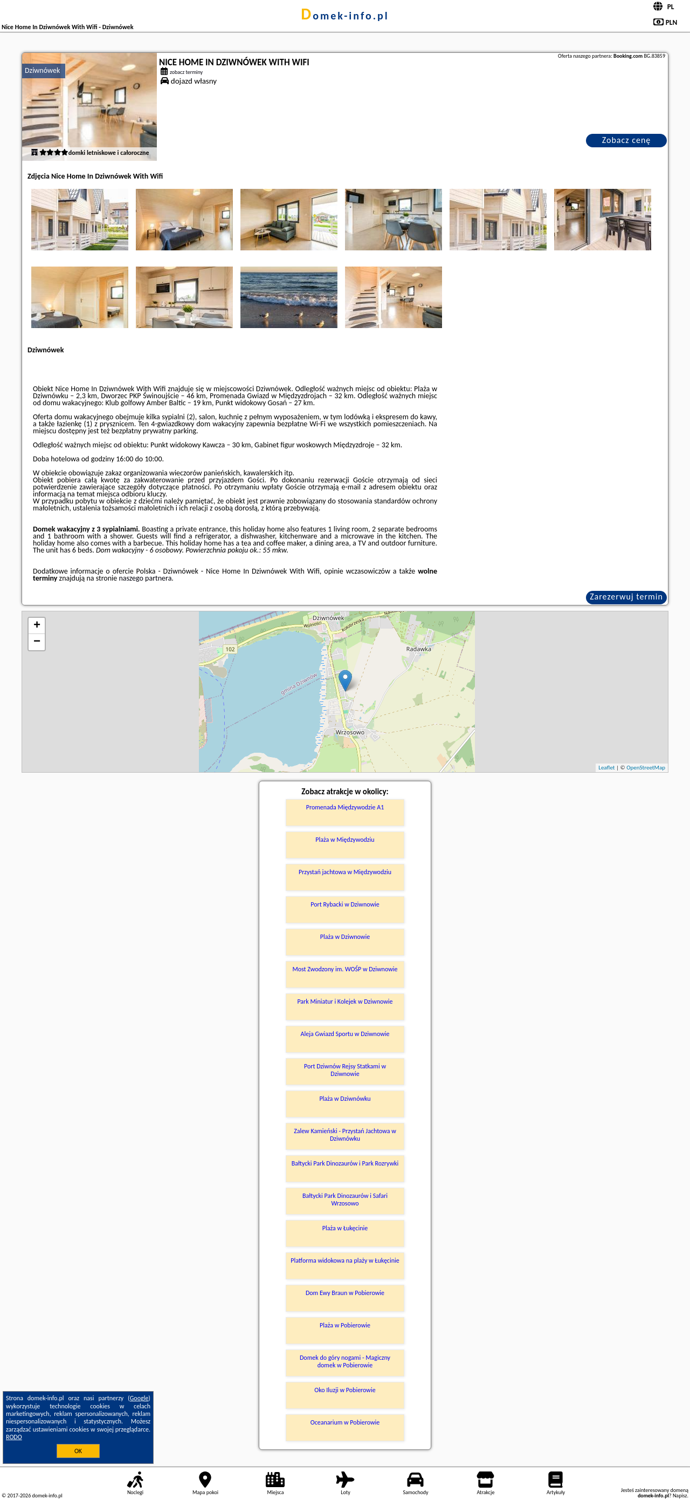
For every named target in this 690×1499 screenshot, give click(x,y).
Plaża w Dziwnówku (344, 1098)
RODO (14, 1437)
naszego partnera (145, 578)
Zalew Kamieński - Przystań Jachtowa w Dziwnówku (345, 1134)
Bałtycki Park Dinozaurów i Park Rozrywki (345, 1163)
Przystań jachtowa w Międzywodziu (345, 872)
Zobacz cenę (626, 140)
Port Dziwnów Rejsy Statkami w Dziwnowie (345, 1070)
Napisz (680, 1495)
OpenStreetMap (645, 767)
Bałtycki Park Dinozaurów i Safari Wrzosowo (345, 1199)
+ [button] (36, 626)
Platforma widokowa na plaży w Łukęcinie (345, 1260)
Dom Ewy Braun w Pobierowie (345, 1293)
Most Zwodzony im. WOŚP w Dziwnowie (344, 969)
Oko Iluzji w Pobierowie (344, 1390)
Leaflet (606, 767)
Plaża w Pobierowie (345, 1325)
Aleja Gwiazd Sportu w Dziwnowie (344, 1034)
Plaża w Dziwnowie (345, 937)
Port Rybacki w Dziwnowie (345, 904)
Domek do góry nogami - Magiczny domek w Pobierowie (345, 1361)
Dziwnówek (42, 70)
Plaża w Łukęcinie (345, 1228)
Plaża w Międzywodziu (344, 839)
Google (139, 1398)
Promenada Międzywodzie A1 (345, 807)
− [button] (36, 642)
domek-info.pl (345, 15)
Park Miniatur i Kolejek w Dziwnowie (344, 1001)
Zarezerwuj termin (626, 596)
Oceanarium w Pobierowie (345, 1422)
